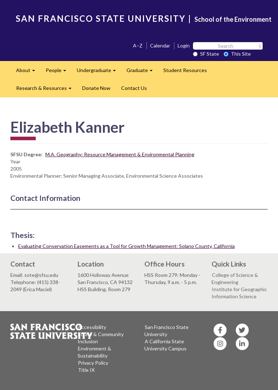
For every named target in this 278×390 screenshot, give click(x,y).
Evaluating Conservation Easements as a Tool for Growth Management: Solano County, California (126, 246)
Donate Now (96, 88)
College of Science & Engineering (235, 278)
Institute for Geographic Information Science (239, 292)
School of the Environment (233, 19)
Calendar (160, 45)
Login (184, 45)
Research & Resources (46, 90)
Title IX (86, 370)
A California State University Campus (165, 344)
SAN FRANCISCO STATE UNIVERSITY (100, 18)
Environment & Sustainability (94, 352)
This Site (237, 54)
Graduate (142, 72)
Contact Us (134, 88)
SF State (206, 54)
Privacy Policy (93, 363)
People (58, 72)
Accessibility (92, 327)
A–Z (138, 45)
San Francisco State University (166, 330)
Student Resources (185, 70)
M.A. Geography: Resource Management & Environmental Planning (119, 154)
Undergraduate (99, 72)
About (28, 72)
